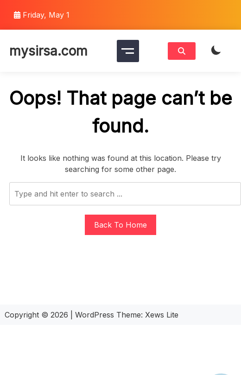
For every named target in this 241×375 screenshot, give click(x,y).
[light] (216, 51)
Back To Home (120, 224)
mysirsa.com (48, 51)
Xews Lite (161, 314)
